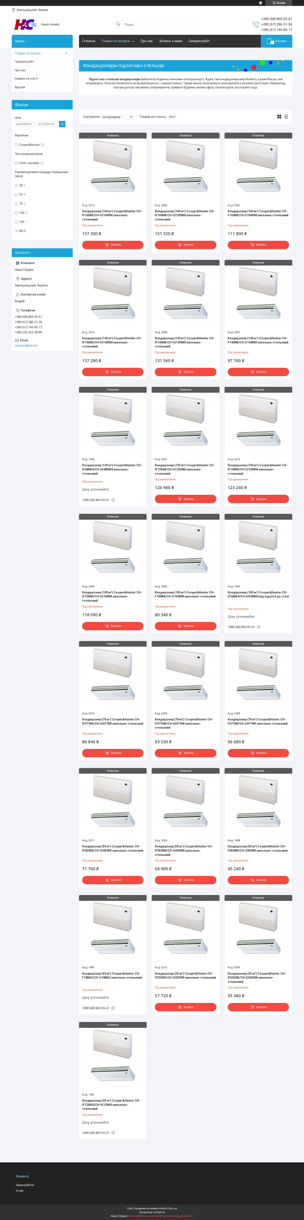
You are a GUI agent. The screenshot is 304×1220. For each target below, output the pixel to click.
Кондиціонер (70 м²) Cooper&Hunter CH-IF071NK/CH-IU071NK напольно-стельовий (184, 723)
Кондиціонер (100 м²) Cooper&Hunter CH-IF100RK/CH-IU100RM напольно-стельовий (257, 469)
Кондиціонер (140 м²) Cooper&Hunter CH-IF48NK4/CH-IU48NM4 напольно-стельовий (112, 469)
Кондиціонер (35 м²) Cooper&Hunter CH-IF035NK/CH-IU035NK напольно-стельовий (257, 977)
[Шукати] (118, 24)
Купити (116, 244)
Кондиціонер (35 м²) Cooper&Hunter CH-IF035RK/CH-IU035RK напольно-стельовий (185, 975)
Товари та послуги (115, 41)
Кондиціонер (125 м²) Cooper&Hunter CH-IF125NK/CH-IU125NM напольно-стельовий (185, 469)
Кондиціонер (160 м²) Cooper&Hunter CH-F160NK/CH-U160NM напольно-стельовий (258, 213)
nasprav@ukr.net (26, 345)
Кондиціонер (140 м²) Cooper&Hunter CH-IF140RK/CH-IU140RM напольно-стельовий (112, 342)
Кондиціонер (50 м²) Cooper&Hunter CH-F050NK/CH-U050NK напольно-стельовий (258, 848)
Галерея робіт (199, 41)
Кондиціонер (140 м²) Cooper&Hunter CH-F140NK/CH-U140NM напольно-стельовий (258, 340)
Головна (88, 41)
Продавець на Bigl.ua (152, 1212)
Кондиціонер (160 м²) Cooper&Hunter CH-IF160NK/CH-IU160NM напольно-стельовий (185, 215)
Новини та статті (26, 78)
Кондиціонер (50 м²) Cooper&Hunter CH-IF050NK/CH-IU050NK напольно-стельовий (184, 850)
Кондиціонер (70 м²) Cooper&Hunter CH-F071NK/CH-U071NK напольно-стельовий (258, 721)
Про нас (146, 41)
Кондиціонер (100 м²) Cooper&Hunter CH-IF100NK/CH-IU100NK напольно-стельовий (112, 596)
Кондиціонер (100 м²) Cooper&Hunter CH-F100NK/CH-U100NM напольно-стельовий (185, 594)
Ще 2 (22, 230)
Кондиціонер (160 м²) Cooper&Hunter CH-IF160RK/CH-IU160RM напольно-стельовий (112, 215)
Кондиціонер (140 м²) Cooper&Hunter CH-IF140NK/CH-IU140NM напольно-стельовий (185, 342)
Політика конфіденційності (177, 1216)
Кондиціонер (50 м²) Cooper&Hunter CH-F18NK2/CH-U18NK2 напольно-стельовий (112, 975)
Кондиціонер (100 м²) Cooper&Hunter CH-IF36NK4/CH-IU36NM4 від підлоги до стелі (258, 594)
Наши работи (25, 1185)
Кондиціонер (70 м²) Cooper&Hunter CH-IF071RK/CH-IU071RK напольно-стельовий (112, 721)
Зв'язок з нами (170, 41)
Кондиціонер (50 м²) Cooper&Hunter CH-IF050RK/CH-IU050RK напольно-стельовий (112, 848)
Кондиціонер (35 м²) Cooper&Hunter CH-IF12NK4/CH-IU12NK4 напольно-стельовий (111, 1104)
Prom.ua (172, 1208)
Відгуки (20, 87)
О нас (20, 1190)
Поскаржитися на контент (144, 1216)
